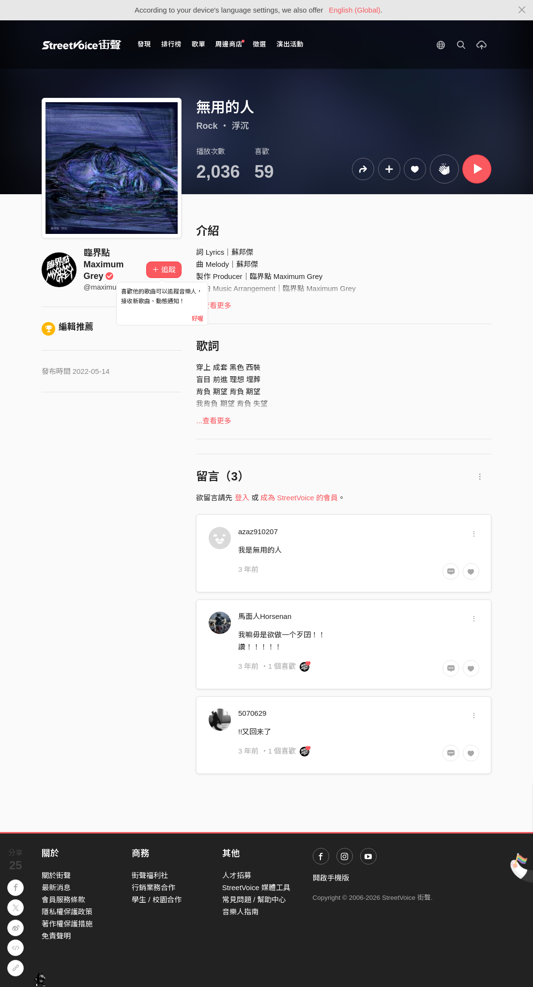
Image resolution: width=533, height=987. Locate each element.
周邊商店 (230, 44)
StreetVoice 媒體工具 (256, 887)
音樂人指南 (240, 912)
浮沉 (240, 126)
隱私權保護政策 (67, 912)
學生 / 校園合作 (157, 899)
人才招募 (236, 875)
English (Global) (355, 10)
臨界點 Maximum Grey (104, 264)
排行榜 (171, 44)
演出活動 (290, 44)
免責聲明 (56, 936)
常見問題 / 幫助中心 (254, 899)
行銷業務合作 (153, 887)
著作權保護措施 (67, 924)
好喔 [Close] (197, 318)
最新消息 (56, 887)
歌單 (198, 44)
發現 (144, 44)
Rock (206, 126)
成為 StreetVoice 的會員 (299, 498)
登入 (242, 498)
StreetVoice (82, 44)
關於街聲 (56, 875)
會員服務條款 (63, 899)
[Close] (522, 10)
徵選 (259, 44)
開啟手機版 (331, 878)
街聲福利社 (150, 875)
